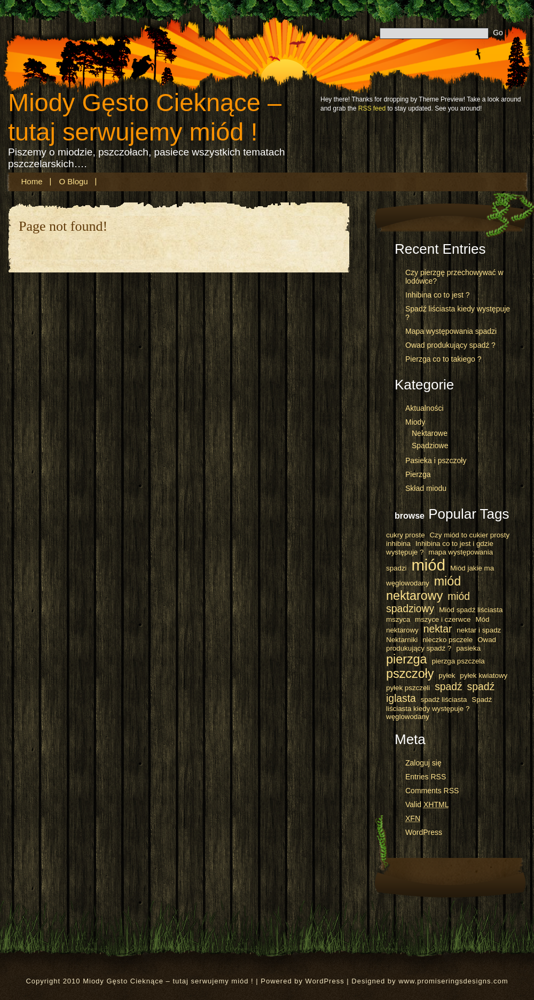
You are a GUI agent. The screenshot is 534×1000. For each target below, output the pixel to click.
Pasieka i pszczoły (435, 460)
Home (32, 181)
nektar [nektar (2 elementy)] (437, 629)
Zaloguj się (423, 763)
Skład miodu (425, 488)
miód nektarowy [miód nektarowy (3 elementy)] (423, 588)
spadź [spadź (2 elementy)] (448, 686)
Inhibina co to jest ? (437, 295)
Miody (415, 422)
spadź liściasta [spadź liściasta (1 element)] (444, 700)
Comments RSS (432, 790)
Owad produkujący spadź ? (450, 345)
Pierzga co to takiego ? (443, 359)
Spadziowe (430, 445)
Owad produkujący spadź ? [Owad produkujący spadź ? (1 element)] (441, 644)
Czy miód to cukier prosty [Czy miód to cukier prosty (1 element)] (469, 535)
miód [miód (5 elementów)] (428, 565)
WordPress (423, 832)
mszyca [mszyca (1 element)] (398, 619)
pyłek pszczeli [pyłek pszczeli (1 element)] (408, 688)
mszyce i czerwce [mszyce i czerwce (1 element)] (442, 619)
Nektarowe (429, 433)
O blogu (73, 181)
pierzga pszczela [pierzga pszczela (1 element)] (457, 661)
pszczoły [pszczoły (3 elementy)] (410, 674)
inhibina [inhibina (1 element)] (398, 544)
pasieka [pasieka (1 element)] (468, 648)
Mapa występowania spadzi (451, 331)
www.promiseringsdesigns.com (453, 981)
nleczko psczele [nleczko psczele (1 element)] (447, 640)
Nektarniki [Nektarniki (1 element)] (402, 640)
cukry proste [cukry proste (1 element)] (405, 535)
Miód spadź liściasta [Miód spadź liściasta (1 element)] (470, 610)
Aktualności (424, 408)
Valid (427, 804)
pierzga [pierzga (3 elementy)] (406, 659)
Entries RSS (425, 776)
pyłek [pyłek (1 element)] (446, 675)
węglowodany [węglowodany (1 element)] (407, 717)
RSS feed (372, 108)
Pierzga (417, 474)
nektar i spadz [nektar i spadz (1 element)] (479, 630)
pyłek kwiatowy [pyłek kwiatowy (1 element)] (483, 675)
